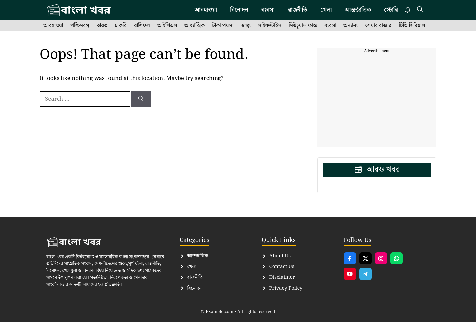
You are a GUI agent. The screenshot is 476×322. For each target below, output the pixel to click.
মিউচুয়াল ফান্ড (303, 26)
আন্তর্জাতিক (358, 10)
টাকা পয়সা (222, 26)
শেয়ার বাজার (378, 26)
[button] (420, 10)
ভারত (102, 26)
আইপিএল (167, 26)
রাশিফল (142, 26)
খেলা (326, 10)
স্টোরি (391, 10)
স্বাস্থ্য (246, 26)
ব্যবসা (268, 10)
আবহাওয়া (205, 10)
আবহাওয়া (53, 26)
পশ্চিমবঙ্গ (79, 26)
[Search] (141, 99)
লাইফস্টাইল (269, 26)
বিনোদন (239, 10)
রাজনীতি (297, 10)
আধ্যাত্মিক (194, 26)
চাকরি (121, 26)
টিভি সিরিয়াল (412, 26)
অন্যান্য (350, 26)
